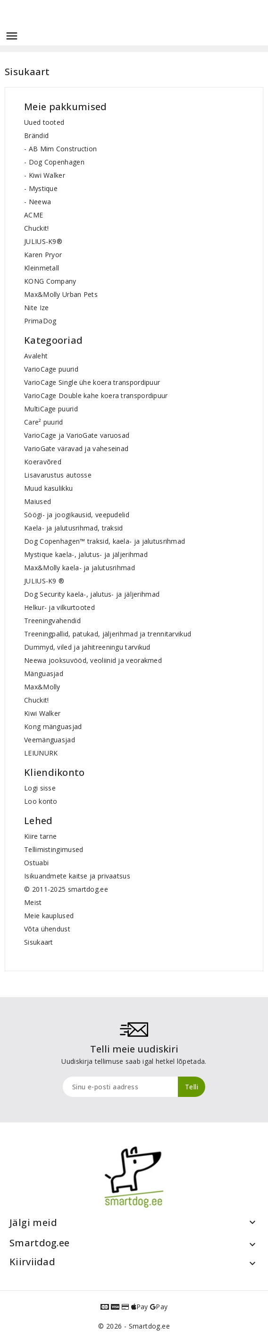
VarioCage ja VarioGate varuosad (76, 435)
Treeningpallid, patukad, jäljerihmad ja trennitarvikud (107, 633)
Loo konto (41, 801)
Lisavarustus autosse (58, 474)
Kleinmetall (41, 267)
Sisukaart (38, 942)
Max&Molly (42, 686)
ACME (33, 214)
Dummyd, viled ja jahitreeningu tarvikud (87, 647)
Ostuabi (36, 862)
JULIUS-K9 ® (44, 580)
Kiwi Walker (42, 713)
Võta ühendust (47, 928)
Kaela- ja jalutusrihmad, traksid (73, 527)
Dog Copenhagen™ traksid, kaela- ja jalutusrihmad (104, 541)
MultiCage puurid (51, 408)
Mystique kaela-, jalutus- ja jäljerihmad (86, 554)
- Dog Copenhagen (54, 161)
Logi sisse (40, 787)
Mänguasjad (43, 673)
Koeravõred (42, 461)
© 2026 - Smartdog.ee (134, 1326)
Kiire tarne (40, 836)
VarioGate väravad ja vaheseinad (76, 448)
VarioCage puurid (51, 369)
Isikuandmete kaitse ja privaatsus (77, 875)
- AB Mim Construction (60, 148)
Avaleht (36, 355)
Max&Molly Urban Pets (61, 294)
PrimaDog (40, 320)
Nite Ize (36, 307)
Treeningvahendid (52, 620)
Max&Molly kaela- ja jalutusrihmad (79, 567)
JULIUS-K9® (43, 241)
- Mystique (41, 188)
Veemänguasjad (49, 739)
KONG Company (50, 281)
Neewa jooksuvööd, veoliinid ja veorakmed (93, 660)
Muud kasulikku (48, 488)
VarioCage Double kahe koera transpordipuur (96, 395)
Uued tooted (44, 122)
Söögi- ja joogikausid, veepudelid (76, 514)
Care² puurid (43, 421)
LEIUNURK (41, 752)
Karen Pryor (43, 254)
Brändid (36, 135)
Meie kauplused (49, 915)
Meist (33, 902)
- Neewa (37, 201)
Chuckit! (36, 228)
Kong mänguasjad (53, 726)
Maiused (37, 501)
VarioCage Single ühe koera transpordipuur (92, 382)
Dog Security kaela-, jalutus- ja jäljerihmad (91, 594)
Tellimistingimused (53, 849)
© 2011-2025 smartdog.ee (66, 889)
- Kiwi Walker (44, 175)
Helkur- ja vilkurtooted (59, 607)
